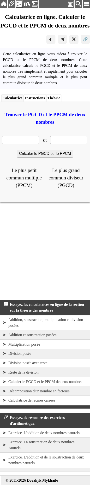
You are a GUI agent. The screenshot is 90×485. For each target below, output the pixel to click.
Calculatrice (12, 98)
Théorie (53, 98)
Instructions (35, 98)
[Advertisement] (45, 250)
